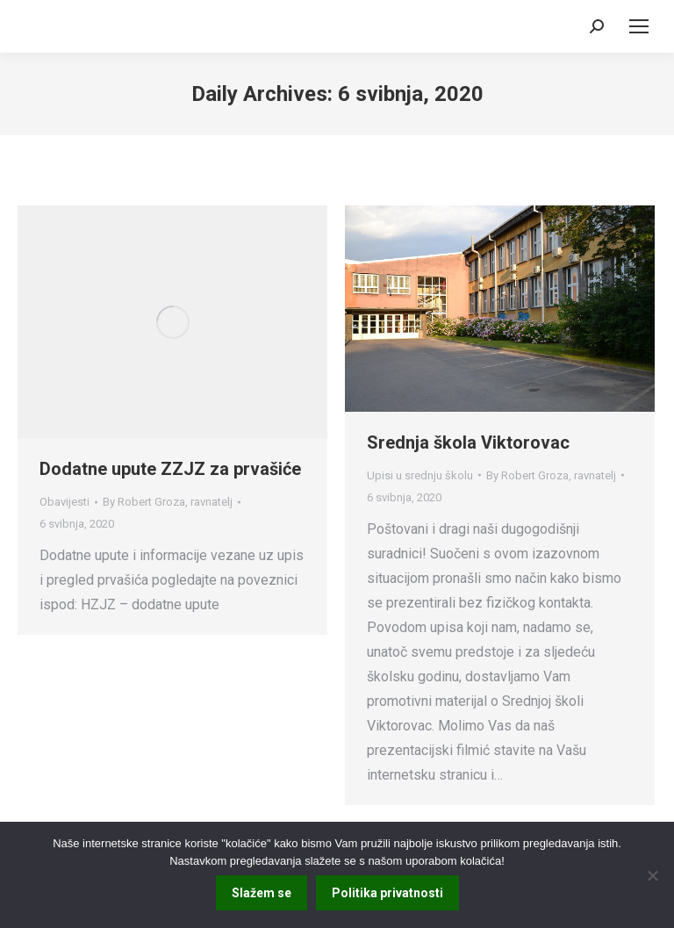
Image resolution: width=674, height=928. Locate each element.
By (168, 501)
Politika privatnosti (387, 893)
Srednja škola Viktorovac (468, 442)
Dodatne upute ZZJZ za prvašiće (170, 468)
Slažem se (261, 893)
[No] (652, 875)
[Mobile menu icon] (638, 26)
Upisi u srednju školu (420, 475)
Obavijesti (64, 501)
